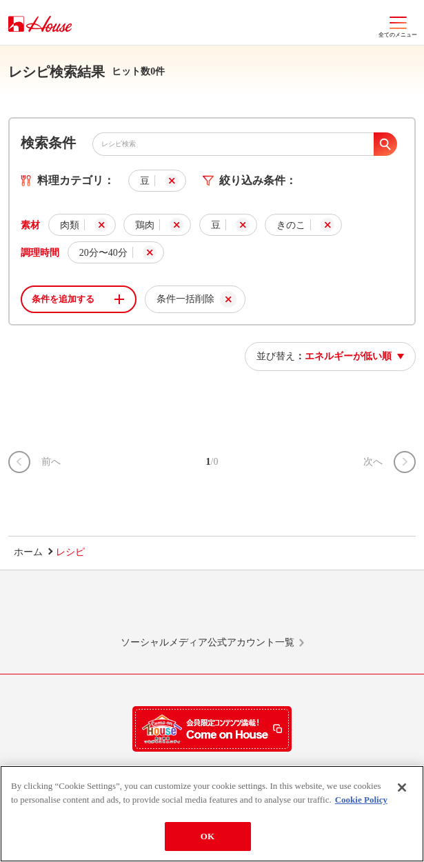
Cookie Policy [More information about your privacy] (361, 799)
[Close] (402, 787)
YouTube (343, 609)
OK (207, 836)
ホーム (28, 552)
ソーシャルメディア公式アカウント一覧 (207, 642)
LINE (81, 609)
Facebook (256, 609)
